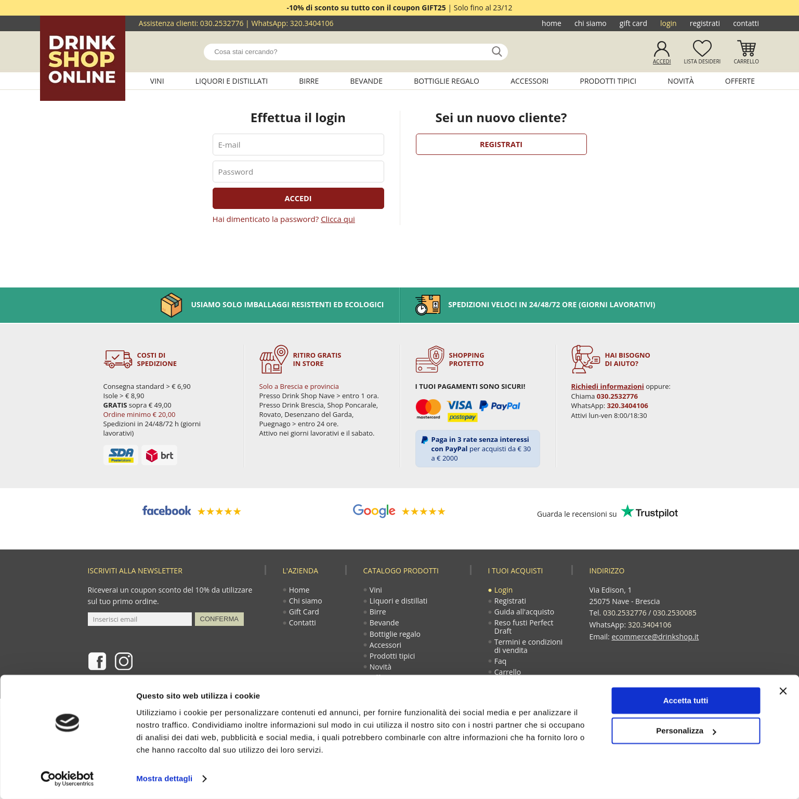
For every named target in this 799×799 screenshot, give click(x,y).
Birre (309, 81)
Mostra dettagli (164, 778)
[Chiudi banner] (783, 691)
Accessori (529, 81)
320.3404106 (312, 23)
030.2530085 (675, 613)
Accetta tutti (686, 700)
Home (551, 23)
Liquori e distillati (231, 81)
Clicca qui (338, 218)
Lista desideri (702, 61)
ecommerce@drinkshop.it (655, 635)
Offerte (740, 81)
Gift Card (633, 23)
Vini (157, 81)
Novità (680, 81)
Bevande (366, 81)
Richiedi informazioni (607, 386)
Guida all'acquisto (525, 613)
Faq (501, 664)
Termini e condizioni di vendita (529, 648)
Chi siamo (590, 23)
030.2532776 (222, 23)
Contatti (746, 23)
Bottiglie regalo (446, 81)
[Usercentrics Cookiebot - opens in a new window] (67, 779)
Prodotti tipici (608, 81)
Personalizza (686, 730)
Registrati (705, 23)
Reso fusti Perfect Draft (524, 628)
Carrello (746, 61)
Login (668, 23)
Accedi (662, 61)
